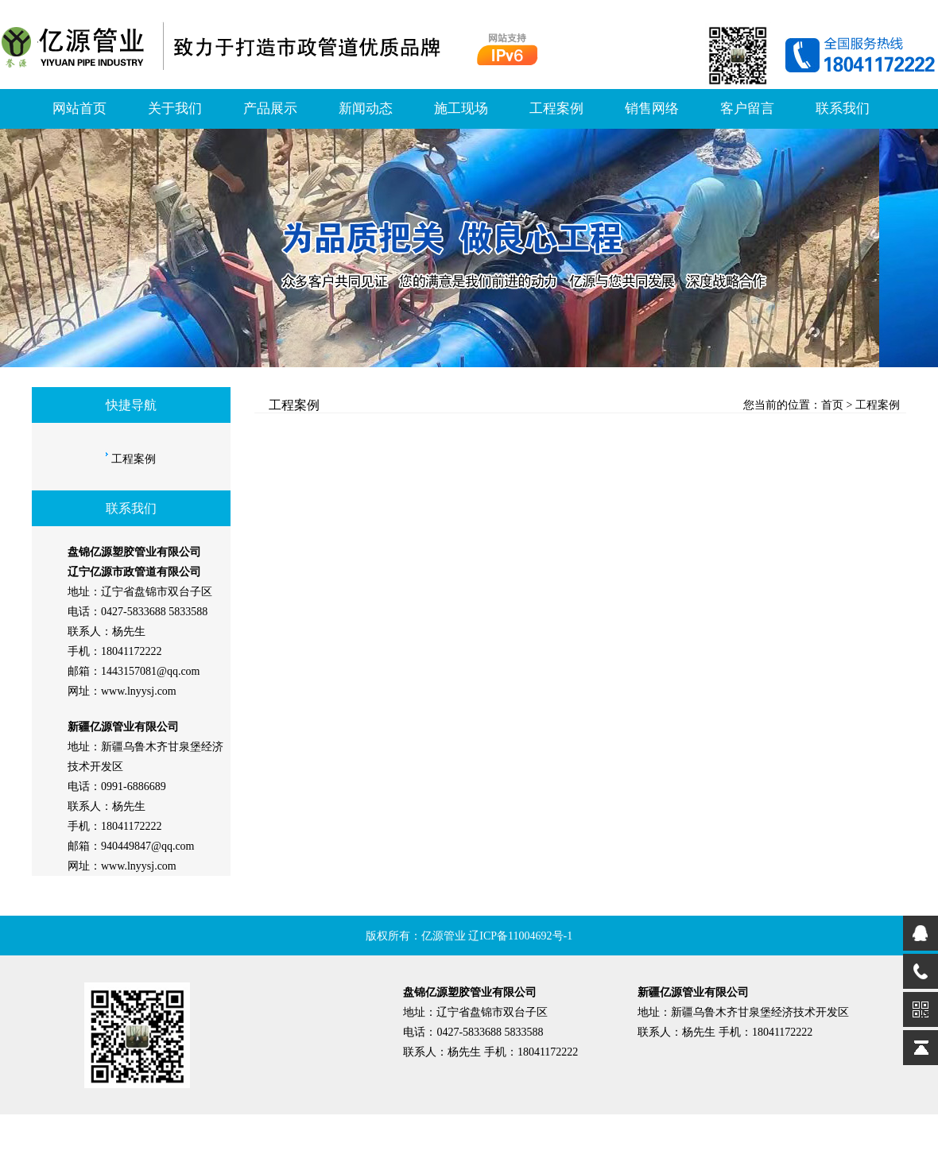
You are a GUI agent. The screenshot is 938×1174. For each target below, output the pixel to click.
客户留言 (747, 108)
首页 (832, 405)
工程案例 (556, 108)
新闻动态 (366, 108)
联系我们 (843, 108)
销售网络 (652, 108)
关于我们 (175, 108)
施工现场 (461, 108)
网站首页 (79, 108)
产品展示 (270, 108)
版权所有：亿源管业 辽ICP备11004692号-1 (469, 936)
